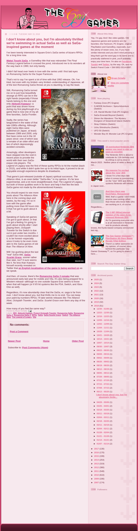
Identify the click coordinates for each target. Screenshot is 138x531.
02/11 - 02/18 (103, 425)
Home (46, 341)
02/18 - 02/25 (103, 421)
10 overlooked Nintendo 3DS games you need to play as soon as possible (120, 149)
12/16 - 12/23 (103, 316)
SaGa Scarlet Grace (52, 315)
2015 (96, 456)
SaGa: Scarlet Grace (18, 256)
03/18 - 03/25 (103, 409)
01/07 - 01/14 (103, 443)
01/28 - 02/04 (103, 432)
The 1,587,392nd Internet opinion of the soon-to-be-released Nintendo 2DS (119, 214)
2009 (96, 478)
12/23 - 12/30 (103, 312)
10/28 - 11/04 (103, 331)
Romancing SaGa (65, 313)
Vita (34, 317)
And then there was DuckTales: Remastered (117, 192)
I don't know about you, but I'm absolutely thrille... (111, 395)
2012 (96, 467)
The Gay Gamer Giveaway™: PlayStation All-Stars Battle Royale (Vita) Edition (120, 238)
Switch (65, 315)
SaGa (40, 315)
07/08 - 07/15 (103, 388)
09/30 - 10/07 (103, 346)
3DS (15, 313)
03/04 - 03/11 (103, 417)
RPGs (34, 315)
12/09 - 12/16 (103, 320)
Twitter (106, 64)
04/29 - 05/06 (103, 402)
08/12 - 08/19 (103, 369)
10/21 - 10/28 (103, 335)
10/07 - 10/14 (103, 342)
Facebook (127, 61)
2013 (96, 463)
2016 (96, 452)
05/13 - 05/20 (103, 391)
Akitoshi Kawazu (20, 103)
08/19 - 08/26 (103, 365)
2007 (96, 482)
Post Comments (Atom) (35, 347)
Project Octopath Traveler (45, 313)
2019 (96, 302)
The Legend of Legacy (22, 317)
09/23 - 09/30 (103, 350)
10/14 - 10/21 (103, 339)
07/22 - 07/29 (103, 380)
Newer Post (14, 341)
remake (55, 276)
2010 (96, 475)
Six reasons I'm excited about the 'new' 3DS (117, 171)
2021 (96, 294)
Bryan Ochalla (118, 78)
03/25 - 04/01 (103, 406)
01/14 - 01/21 (103, 440)
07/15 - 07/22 (103, 384)
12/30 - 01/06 (103, 309)
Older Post (78, 341)
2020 (96, 298)
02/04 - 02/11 (103, 428)
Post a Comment (19, 331)
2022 (96, 291)
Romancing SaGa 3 (22, 315)
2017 (96, 448)
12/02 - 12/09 (103, 324)
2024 (96, 283)
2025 (96, 279)
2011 (96, 471)
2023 (96, 287)
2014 (96, 460)
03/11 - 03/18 (103, 413)
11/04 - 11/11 (103, 327)
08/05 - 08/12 (103, 373)
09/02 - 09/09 (103, 358)
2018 (96, 305)
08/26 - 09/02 (103, 361)
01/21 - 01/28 (103, 436)
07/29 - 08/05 (103, 376)
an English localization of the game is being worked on (49, 268)
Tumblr (94, 64)
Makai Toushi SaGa (17, 60)
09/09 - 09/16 (103, 354)
